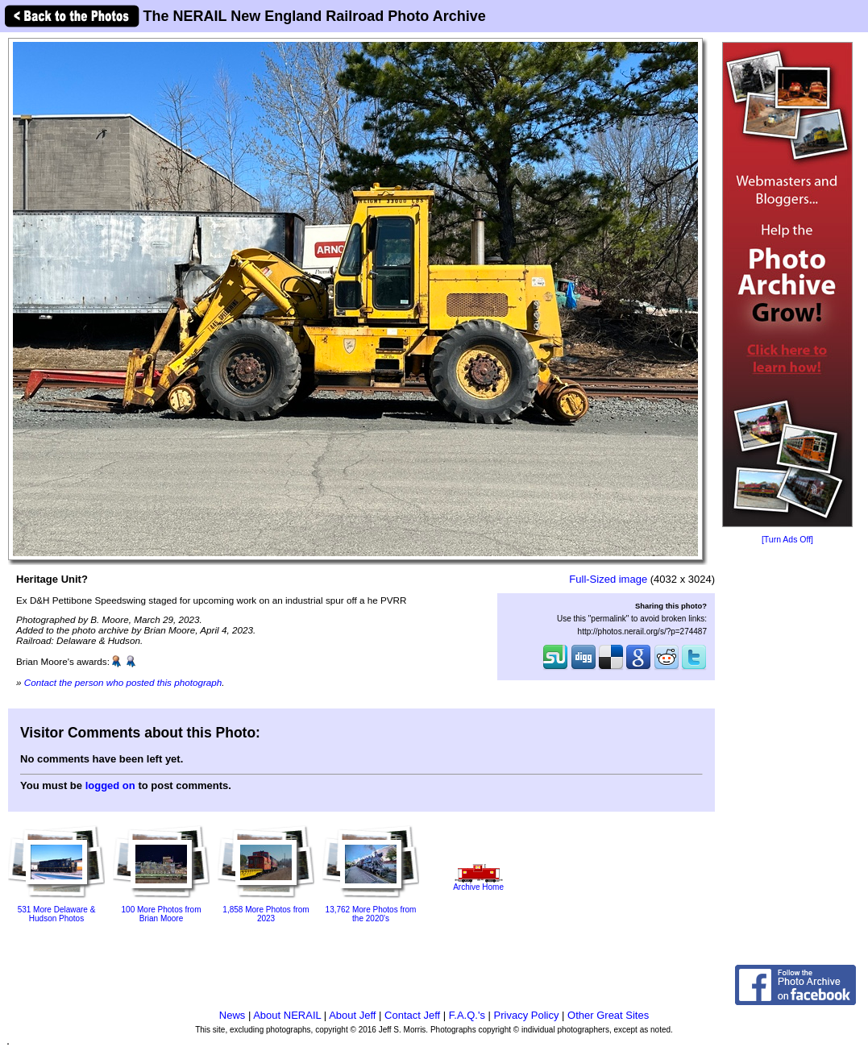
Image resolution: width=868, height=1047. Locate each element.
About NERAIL (287, 1015)
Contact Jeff (412, 1015)
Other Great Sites (608, 1015)
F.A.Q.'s (467, 1015)
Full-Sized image (608, 579)
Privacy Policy (526, 1015)
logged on (110, 785)
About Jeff (352, 1015)
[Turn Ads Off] (787, 539)
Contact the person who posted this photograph (123, 682)
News (232, 1015)
